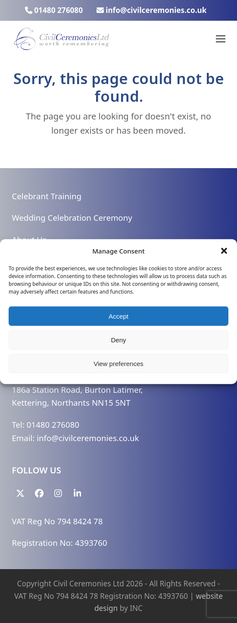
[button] (224, 251)
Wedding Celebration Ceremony (72, 217)
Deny (118, 339)
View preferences (118, 363)
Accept (118, 315)
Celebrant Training (46, 196)
